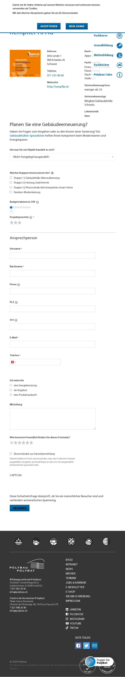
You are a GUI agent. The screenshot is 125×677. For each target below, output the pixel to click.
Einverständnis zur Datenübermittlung (34, 454)
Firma (15, 284)
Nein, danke (76, 26)
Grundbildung (103, 45)
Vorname (15, 249)
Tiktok (72, 628)
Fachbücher (101, 65)
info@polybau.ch (19, 592)
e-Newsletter (75, 587)
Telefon (14, 355)
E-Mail (13, 337)
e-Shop (70, 592)
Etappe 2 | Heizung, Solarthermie (31, 182)
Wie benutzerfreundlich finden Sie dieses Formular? (40, 437)
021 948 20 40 (19, 608)
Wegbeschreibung (78, 596)
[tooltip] (52, 173)
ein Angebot (20, 390)
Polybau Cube (103, 74)
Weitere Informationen (27, 17)
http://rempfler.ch (58, 86)
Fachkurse (100, 35)
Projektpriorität (21, 217)
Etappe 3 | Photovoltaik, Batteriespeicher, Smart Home (43, 187)
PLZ (14, 302)
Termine (71, 578)
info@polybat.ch (19, 611)
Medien (70, 573)
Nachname (16, 266)
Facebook (74, 614)
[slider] (15, 223)
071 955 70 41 (19, 589)
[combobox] (13, 362)
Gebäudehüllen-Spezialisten (27, 135)
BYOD (69, 560)
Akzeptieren (48, 26)
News (69, 569)
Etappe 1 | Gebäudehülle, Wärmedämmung (37, 178)
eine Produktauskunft (25, 395)
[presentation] (34, 485)
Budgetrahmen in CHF (24, 202)
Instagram (75, 619)
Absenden (19, 508)
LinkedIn (73, 609)
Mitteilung (16, 404)
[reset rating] (12, 443)
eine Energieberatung (25, 385)
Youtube (73, 623)
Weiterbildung (103, 55)
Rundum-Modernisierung (27, 192)
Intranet (72, 564)
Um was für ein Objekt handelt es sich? (32, 150)
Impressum (73, 601)
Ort (13, 320)
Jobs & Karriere (76, 582)
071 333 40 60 (55, 75)
